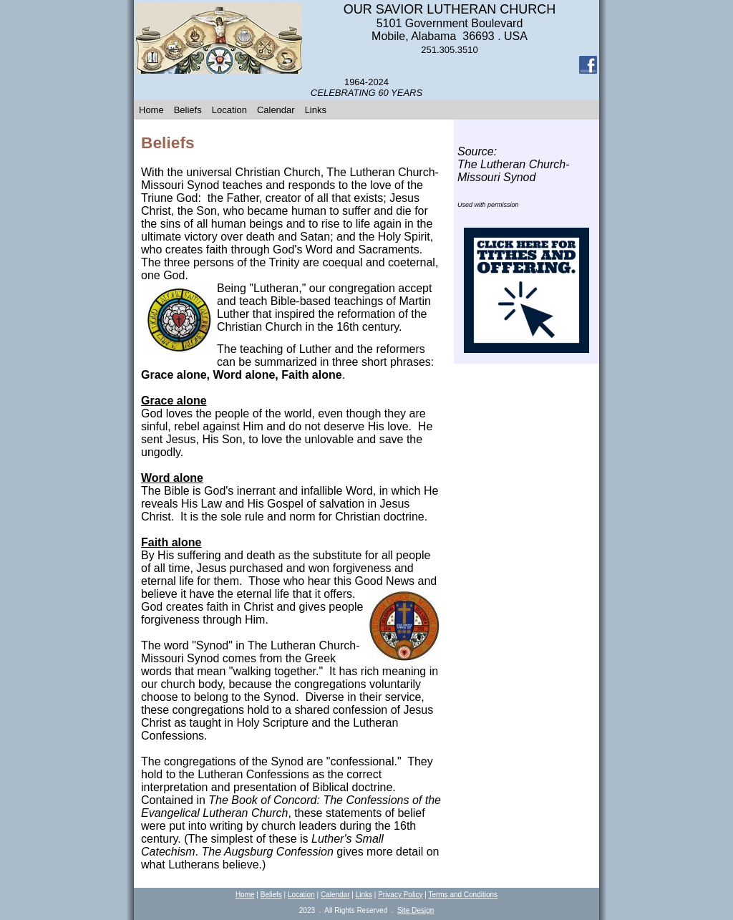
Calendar (276, 110)
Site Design (415, 910)
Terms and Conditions (462, 895)
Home (151, 110)
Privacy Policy (400, 895)
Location (229, 110)
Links (315, 110)
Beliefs (188, 110)
